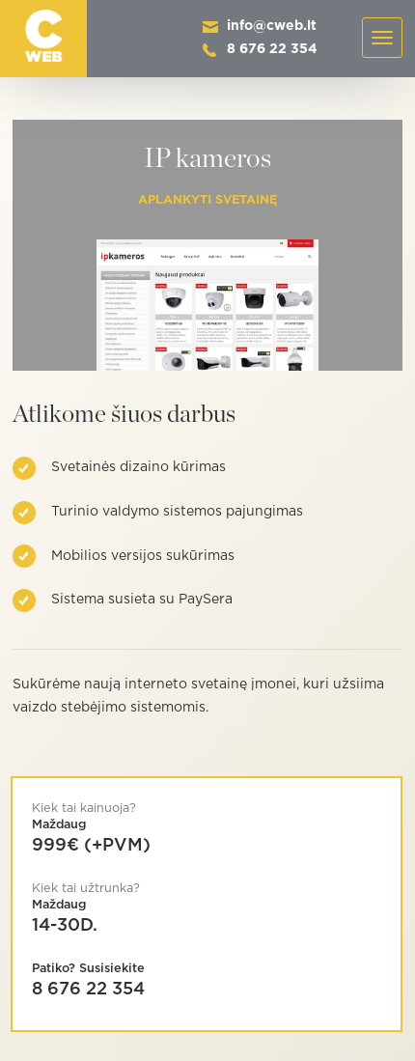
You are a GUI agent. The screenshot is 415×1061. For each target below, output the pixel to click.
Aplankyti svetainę (207, 200)
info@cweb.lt (272, 26)
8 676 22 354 (272, 49)
